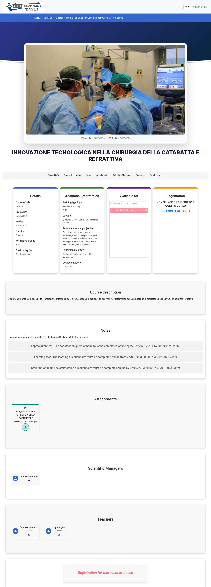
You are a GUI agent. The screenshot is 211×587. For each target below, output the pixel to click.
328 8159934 (41, 565)
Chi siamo (118, 17)
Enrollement (155, 121)
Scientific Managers (122, 121)
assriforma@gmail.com (47, 568)
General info (53, 121)
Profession (117, 150)
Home (36, 17)
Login (204, 6)
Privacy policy (172, 558)
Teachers (140, 121)
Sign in (196, 6)
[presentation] (128, 181)
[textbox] (137, 150)
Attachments (102, 121)
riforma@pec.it (43, 572)
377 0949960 (41, 562)
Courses (48, 18)
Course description (72, 121)
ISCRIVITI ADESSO (175, 157)
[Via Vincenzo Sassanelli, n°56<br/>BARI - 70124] (108, 562)
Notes (88, 121)
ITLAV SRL (21, 580)
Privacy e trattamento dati (98, 17)
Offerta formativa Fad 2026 (69, 17)
